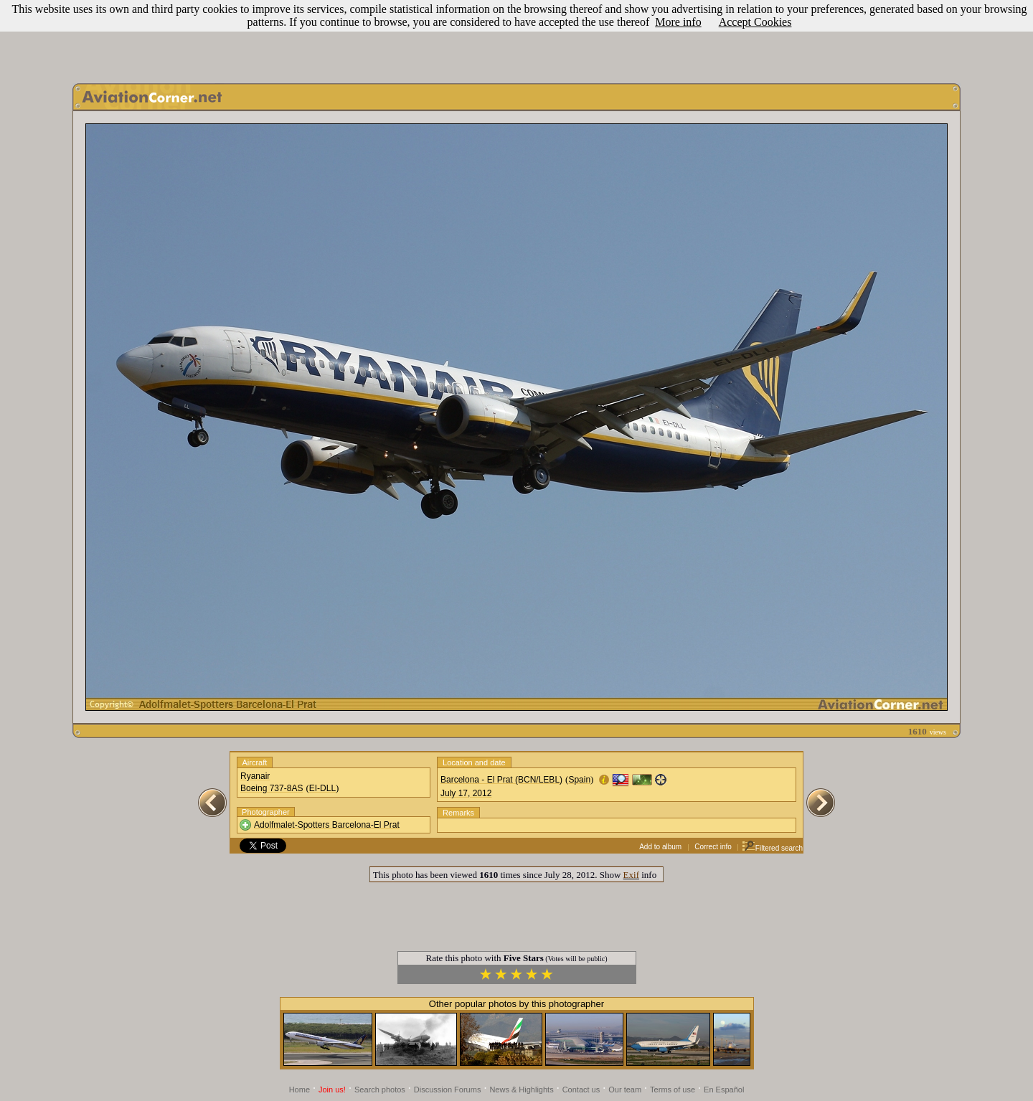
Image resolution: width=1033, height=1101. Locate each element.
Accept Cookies (755, 22)
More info (678, 22)
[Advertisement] (516, 38)
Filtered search (772, 848)
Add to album (660, 847)
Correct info (713, 847)
